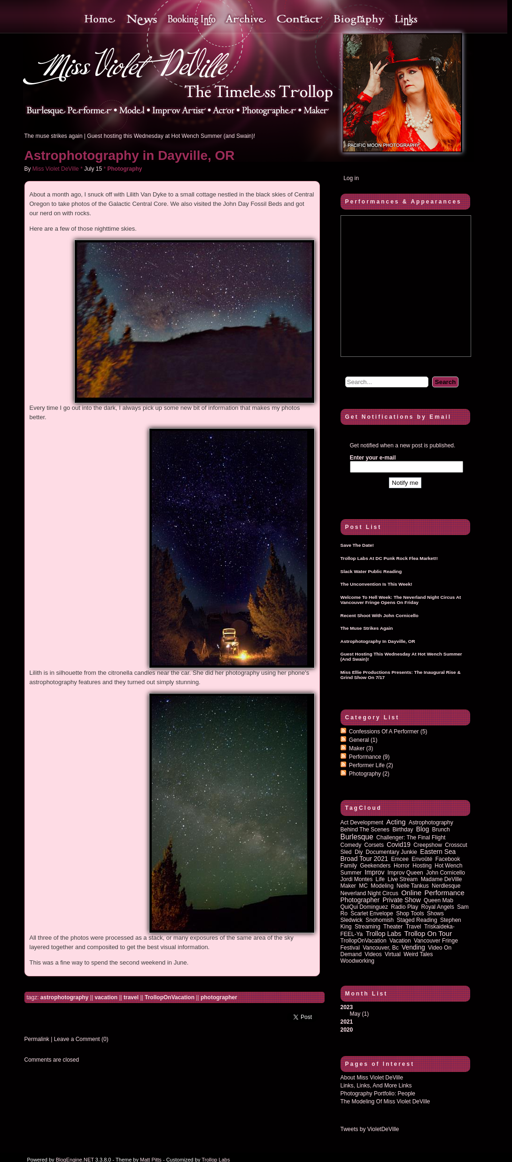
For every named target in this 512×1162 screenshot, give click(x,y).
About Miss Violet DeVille (372, 1077)
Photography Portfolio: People (378, 1093)
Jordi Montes (357, 879)
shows (435, 913)
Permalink (36, 1039)
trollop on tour (428, 933)
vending (413, 947)
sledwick (352, 920)
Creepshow (427, 845)
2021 (347, 1022)
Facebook (447, 859)
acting (395, 822)
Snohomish (379, 920)
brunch (441, 829)
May (355, 1014)
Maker (361, 748)
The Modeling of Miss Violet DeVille (385, 1101)
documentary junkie (391, 852)
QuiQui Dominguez (364, 907)
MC (363, 886)
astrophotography (64, 997)
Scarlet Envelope (371, 913)
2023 (405, 1010)
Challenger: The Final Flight (410, 837)
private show (401, 900)
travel (131, 997)
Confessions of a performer (388, 731)
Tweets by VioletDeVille (370, 1129)
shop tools (410, 913)
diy (359, 852)
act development (362, 822)
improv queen (405, 872)
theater (393, 926)
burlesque (357, 837)
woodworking (357, 961)
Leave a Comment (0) (81, 1039)
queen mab (438, 900)
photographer (219, 997)
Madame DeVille (441, 879)
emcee (400, 859)
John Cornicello (445, 872)
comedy (351, 845)
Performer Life (371, 765)
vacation (105, 997)
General (363, 740)
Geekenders (375, 865)
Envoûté (421, 859)
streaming (367, 926)
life (380, 879)
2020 (347, 1029)
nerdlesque (446, 886)
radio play (404, 907)
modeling (382, 886)
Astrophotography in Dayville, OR (129, 155)
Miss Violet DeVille (55, 169)
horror (402, 865)
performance (445, 893)
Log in (351, 178)
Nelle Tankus (412, 886)
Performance (369, 757)
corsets (374, 845)
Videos (373, 954)
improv (374, 872)
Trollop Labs (383, 933)
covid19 (399, 844)
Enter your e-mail (373, 457)
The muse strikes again (53, 136)
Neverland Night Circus (369, 893)
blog (422, 829)
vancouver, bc (381, 947)
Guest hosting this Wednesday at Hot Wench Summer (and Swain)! (171, 136)
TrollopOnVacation (169, 997)
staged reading (417, 920)
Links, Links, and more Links (376, 1085)
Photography (125, 169)
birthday (402, 829)
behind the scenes (365, 829)
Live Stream (403, 879)
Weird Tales (418, 954)
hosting (422, 865)
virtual (393, 954)
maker (348, 886)
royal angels (437, 907)
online (411, 893)
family (349, 865)
